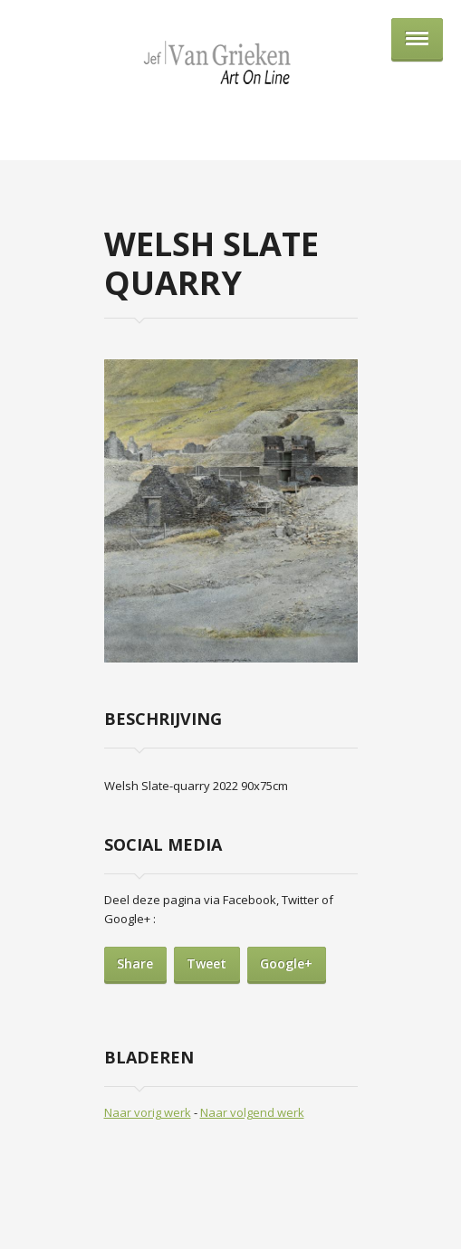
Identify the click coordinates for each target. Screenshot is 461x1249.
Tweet (206, 963)
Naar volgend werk (252, 1112)
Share (135, 963)
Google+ (286, 963)
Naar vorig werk (147, 1112)
